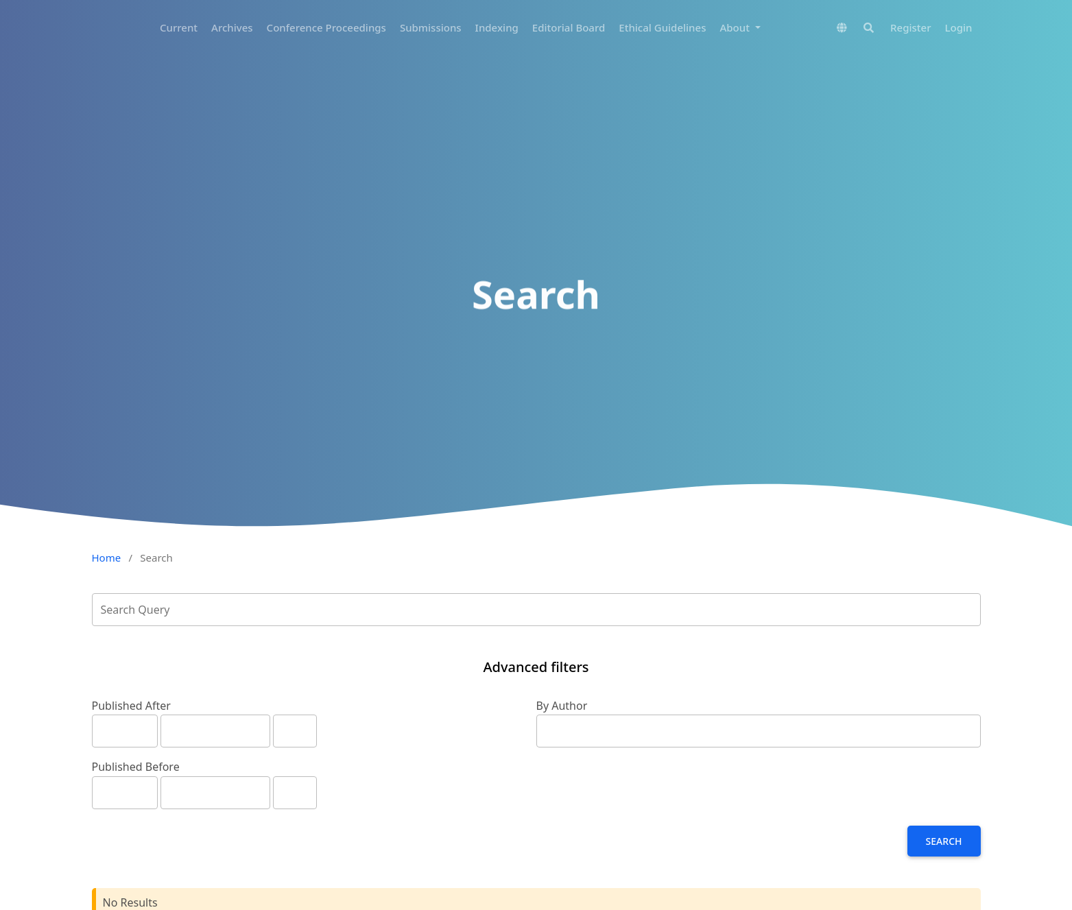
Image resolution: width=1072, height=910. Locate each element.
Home (106, 557)
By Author (562, 705)
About (735, 27)
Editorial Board (568, 27)
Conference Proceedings (326, 27)
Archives (232, 27)
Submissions (431, 27)
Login (959, 27)
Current (179, 27)
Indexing (497, 27)
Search (944, 841)
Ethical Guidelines (662, 27)
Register (910, 27)
